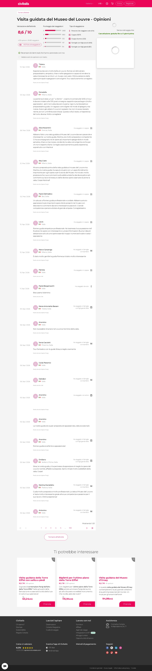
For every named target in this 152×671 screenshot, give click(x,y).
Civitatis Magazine (53, 627)
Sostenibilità (21, 630)
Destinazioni (51, 625)
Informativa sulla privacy (122, 668)
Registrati (130, 3)
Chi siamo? (20, 625)
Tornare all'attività (23, 12)
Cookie (133, 668)
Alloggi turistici (82, 635)
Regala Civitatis (22, 633)
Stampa (19, 627)
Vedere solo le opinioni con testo (34, 57)
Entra (119, 3)
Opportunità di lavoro (84, 638)
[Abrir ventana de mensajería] (5, 666)
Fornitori (79, 625)
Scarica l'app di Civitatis (57, 644)
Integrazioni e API (83, 633)
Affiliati (78, 627)
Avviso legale (108, 668)
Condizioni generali (96, 668)
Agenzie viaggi (82, 630)
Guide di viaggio (52, 630)
